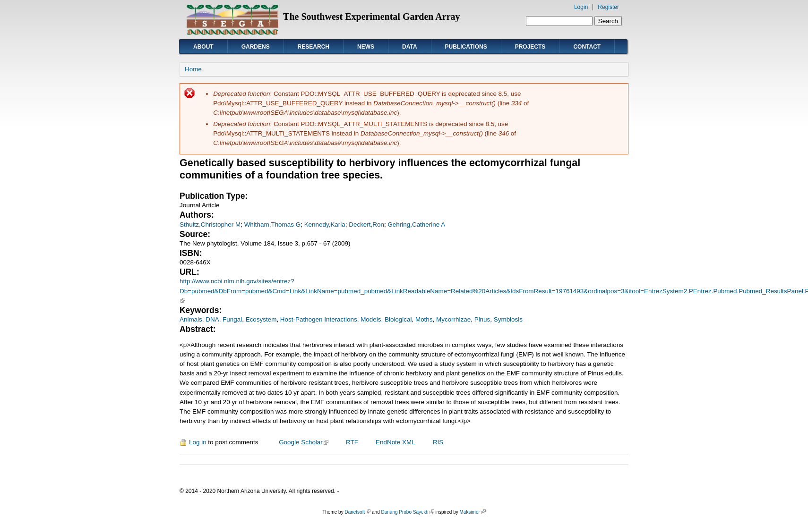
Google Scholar (303, 442)
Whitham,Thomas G (272, 224)
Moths (424, 319)
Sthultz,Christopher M (210, 224)
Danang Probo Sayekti (407, 512)
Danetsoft (357, 512)
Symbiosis (508, 319)
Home (193, 69)
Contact (587, 46)
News (365, 46)
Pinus (482, 319)
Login (581, 7)
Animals (191, 319)
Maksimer (472, 512)
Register (608, 7)
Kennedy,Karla (324, 224)
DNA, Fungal (224, 319)
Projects (530, 46)
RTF (352, 442)
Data (409, 46)
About (203, 46)
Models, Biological (386, 319)
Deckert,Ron (366, 224)
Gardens (255, 46)
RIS (438, 442)
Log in (197, 442)
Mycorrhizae (453, 319)
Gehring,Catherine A (416, 224)
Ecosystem (261, 319)
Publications (466, 46)
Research (313, 46)
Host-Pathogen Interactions (318, 319)
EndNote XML (395, 442)
